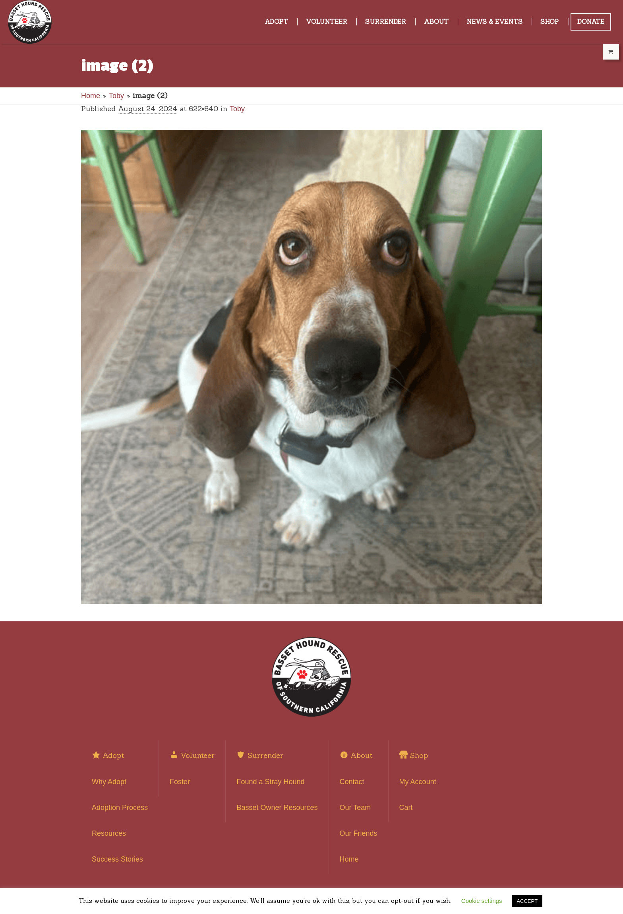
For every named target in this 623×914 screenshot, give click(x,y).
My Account (417, 782)
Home (90, 96)
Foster (180, 782)
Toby (116, 96)
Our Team (355, 808)
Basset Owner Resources (276, 808)
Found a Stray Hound (270, 782)
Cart (406, 808)
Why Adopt (109, 782)
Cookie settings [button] (481, 900)
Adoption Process (120, 808)
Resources (109, 833)
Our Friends (358, 833)
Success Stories (117, 859)
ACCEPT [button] (527, 901)
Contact (352, 782)
